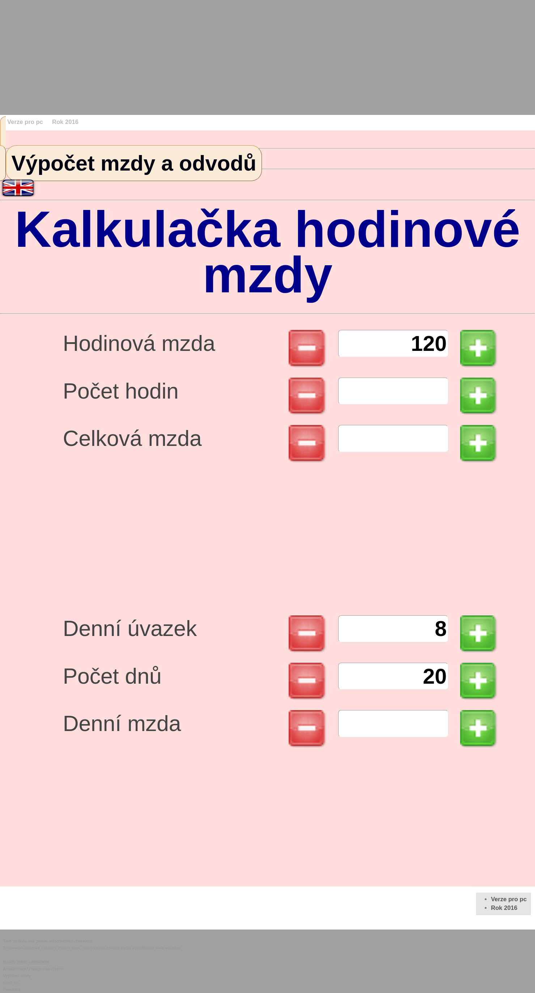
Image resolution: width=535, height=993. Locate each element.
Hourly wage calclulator (26, 961)
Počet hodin (121, 395)
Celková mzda (132, 443)
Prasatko (12, 989)
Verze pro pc (25, 122)
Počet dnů (112, 680)
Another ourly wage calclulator (33, 969)
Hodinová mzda (139, 348)
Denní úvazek (130, 633)
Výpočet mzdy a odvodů (134, 163)
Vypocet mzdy (17, 975)
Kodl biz (11, 982)
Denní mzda (122, 728)
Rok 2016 (65, 122)
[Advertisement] (217, 50)
